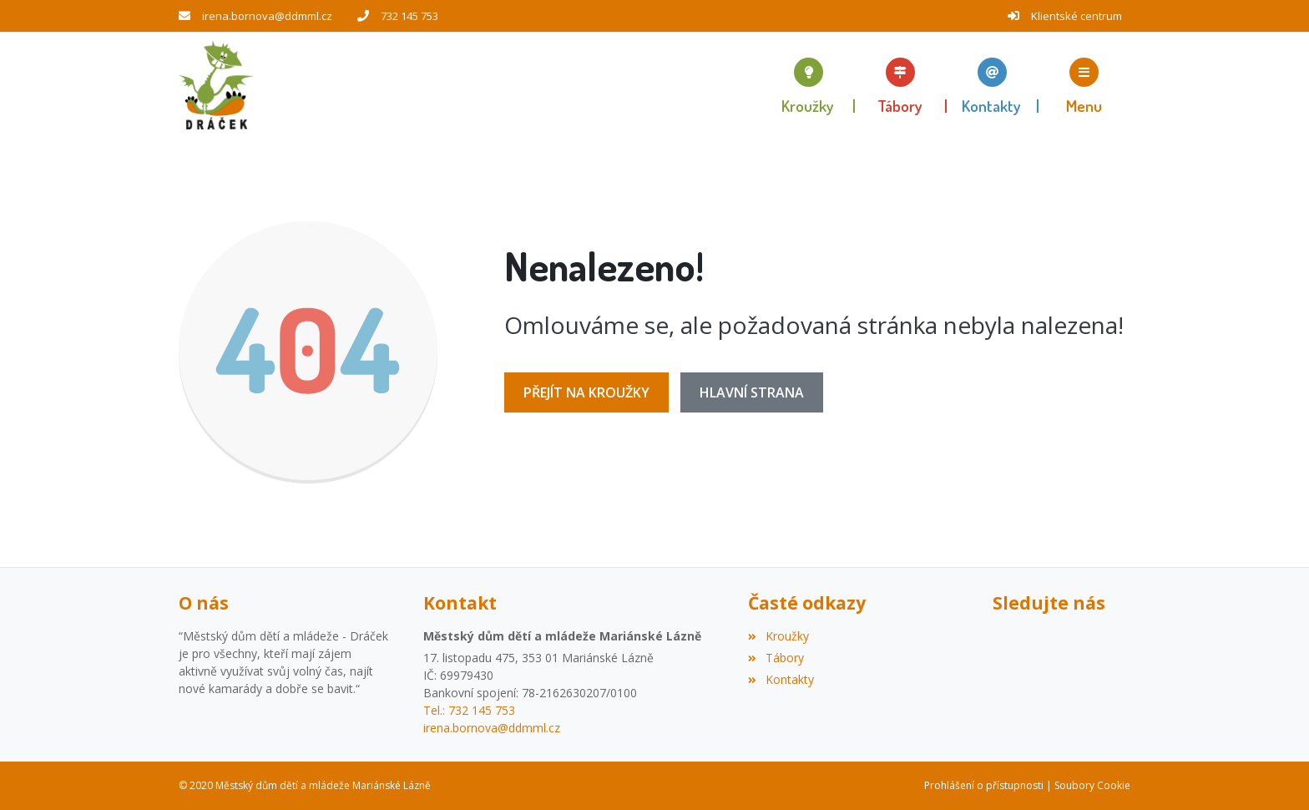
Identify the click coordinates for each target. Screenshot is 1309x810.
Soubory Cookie (1092, 785)
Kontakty (780, 679)
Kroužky (778, 636)
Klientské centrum (1076, 15)
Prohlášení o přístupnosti (984, 785)
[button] (1084, 85)
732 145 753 (409, 15)
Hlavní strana (752, 392)
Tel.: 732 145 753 (469, 710)
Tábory (775, 658)
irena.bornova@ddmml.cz (267, 15)
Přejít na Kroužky (586, 392)
